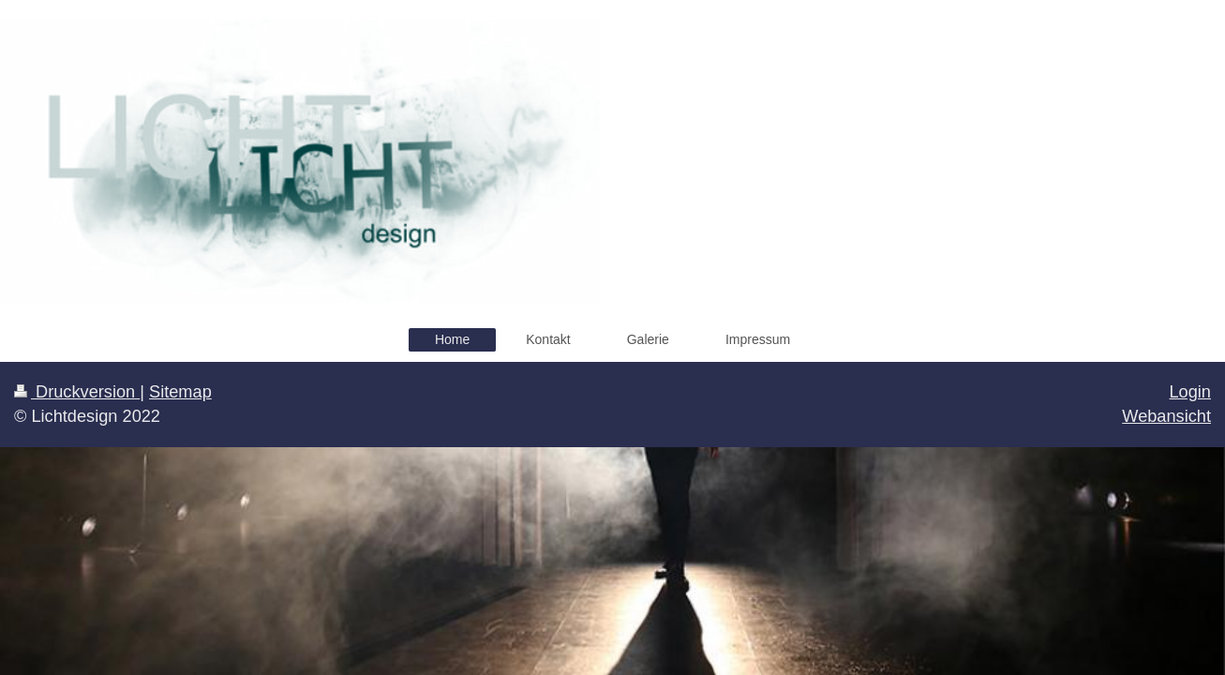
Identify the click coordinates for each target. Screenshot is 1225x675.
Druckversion (77, 391)
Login (1190, 391)
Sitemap (180, 391)
